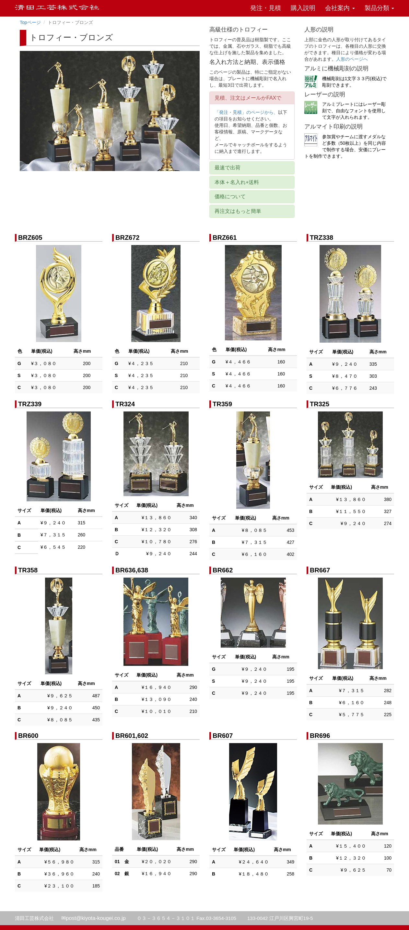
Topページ (30, 22)
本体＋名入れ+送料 (237, 182)
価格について (230, 196)
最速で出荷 (227, 167)
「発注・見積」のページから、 (246, 112)
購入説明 (303, 8)
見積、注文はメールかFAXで (248, 98)
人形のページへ (352, 59)
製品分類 (379, 8)
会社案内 (340, 8)
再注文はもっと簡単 (238, 211)
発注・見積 (265, 8)
